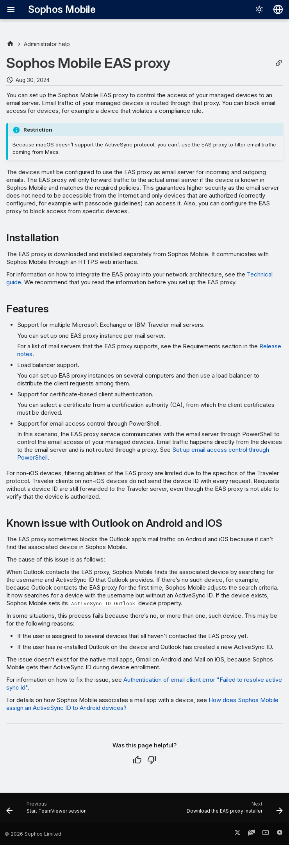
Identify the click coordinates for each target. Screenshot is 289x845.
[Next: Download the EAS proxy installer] (233, 810)
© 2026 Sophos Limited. (33, 834)
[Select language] (278, 9)
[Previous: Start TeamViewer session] (47, 810)
